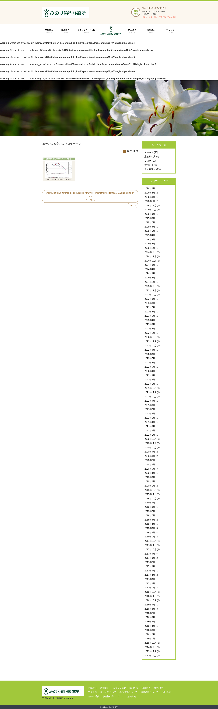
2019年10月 (150, 498)
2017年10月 (150, 549)
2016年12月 (150, 592)
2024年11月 (150, 256)
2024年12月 (150, 252)
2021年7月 (149, 409)
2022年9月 (149, 350)
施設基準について (149, 692)
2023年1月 (149, 333)
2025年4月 (149, 235)
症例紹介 (148, 165)
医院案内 (92, 688)
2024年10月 (150, 261)
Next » (133, 205)
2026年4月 (149, 193)
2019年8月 (149, 507)
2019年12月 (150, 490)
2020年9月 (149, 452)
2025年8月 (149, 218)
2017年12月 (150, 541)
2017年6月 (149, 566)
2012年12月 (150, 655)
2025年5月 (149, 231)
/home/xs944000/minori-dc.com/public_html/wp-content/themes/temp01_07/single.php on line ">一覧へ (90, 196)
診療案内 (104, 688)
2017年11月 (150, 545)
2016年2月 (149, 634)
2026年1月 (149, 201)
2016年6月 (149, 617)
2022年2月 (149, 379)
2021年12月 (150, 388)
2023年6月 (149, 311)
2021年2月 (149, 430)
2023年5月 (149, 316)
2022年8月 (149, 354)
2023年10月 (150, 294)
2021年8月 (149, 405)
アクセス (92, 692)
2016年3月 (149, 630)
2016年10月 (150, 600)
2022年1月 (149, 384)
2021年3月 (149, 426)
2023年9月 (149, 299)
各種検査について (128, 692)
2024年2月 (149, 277)
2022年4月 (149, 371)
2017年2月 (149, 583)
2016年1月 (149, 638)
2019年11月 (150, 494)
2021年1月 (149, 435)
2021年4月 (149, 422)
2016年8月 (149, 609)
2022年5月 (149, 367)
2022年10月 (150, 345)
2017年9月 (149, 554)
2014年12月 (150, 647)
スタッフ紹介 (119, 688)
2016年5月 (149, 621)
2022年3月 (149, 375)
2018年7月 (149, 515)
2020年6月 (149, 464)
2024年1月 (149, 282)
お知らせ (148, 152)
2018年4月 (149, 524)
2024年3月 (149, 273)
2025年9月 (149, 214)
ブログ (147, 161)
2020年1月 (149, 486)
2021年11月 (150, 392)
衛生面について (108, 692)
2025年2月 (149, 243)
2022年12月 (150, 337)
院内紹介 (133, 688)
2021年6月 (149, 413)
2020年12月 (150, 439)
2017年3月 (149, 579)
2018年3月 (149, 528)
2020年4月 (149, 473)
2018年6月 (149, 520)
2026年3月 (149, 197)
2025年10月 (150, 209)
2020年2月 (149, 481)
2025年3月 (149, 239)
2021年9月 (149, 401)
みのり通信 (150, 169)
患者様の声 (150, 156)
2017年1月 (149, 587)
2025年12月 (150, 205)
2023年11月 (150, 290)
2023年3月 (149, 324)
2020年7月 (149, 460)
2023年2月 (149, 328)
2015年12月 (150, 643)
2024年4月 (149, 269)
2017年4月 (149, 575)
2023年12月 (150, 286)
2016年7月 (149, 613)
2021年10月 (150, 396)
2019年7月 (149, 511)
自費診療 (146, 688)
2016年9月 (149, 605)
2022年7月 (149, 358)
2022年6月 (149, 362)
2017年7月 (149, 562)
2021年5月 (149, 418)
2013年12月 (150, 651)
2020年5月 (149, 469)
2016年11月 (150, 596)
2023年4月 (149, 320)
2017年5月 (149, 571)
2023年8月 (149, 303)
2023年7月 (149, 307)
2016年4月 (149, 626)
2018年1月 (149, 536)
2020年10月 (150, 447)
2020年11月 (150, 443)
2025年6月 (149, 227)
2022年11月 (150, 341)
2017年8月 (149, 558)
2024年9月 (149, 265)
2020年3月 (149, 477)
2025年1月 (149, 248)
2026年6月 (149, 188)
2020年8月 (149, 456)
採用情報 (166, 692)
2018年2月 (149, 532)
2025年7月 (149, 222)
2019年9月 (149, 502)
